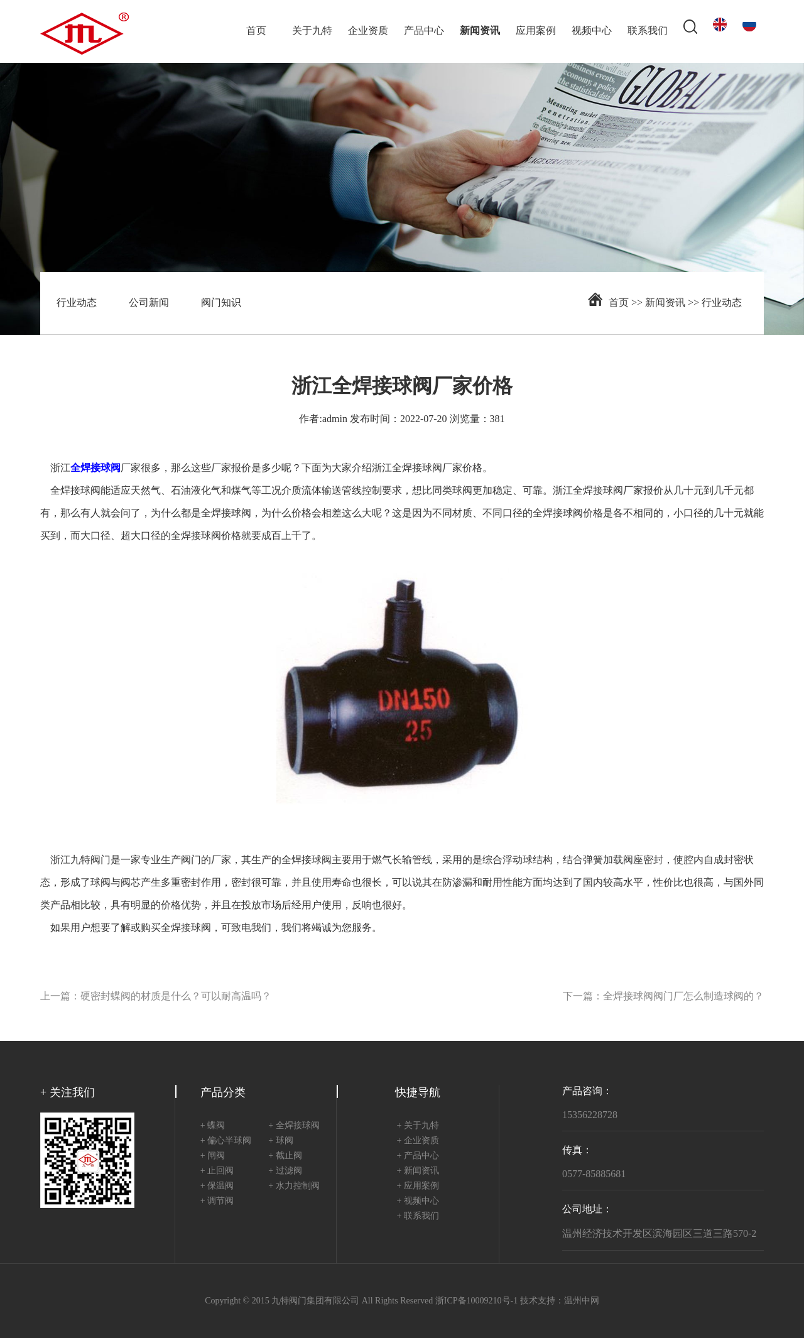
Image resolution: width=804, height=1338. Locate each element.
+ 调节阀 (217, 1201)
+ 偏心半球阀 (225, 1141)
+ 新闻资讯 (418, 1171)
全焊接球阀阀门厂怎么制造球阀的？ (683, 996)
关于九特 (312, 31)
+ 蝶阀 (212, 1126)
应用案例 (536, 31)
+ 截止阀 (285, 1156)
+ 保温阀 (217, 1186)
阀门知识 (221, 303)
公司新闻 (149, 303)
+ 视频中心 (418, 1201)
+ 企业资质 (418, 1141)
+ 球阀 (280, 1141)
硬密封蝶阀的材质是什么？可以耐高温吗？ (175, 996)
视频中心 (592, 31)
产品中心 (424, 31)
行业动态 (77, 303)
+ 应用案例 (418, 1186)
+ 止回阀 (217, 1171)
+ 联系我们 (418, 1216)
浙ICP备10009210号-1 (476, 1301)
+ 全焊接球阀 (293, 1126)
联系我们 (647, 31)
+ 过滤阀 (285, 1171)
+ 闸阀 (212, 1156)
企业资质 (368, 31)
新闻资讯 (480, 31)
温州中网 (581, 1301)
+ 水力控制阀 (293, 1186)
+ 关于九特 (418, 1126)
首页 (256, 31)
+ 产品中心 (418, 1156)
